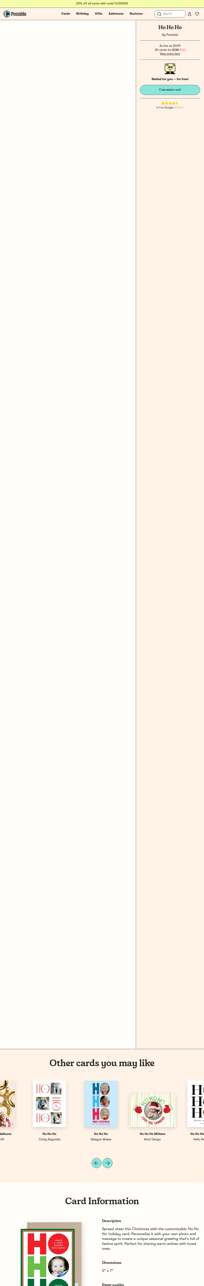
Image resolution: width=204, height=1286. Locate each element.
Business (136, 13)
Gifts (98, 13)
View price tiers (170, 54)
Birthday (82, 13)
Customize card (170, 89)
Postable (172, 34)
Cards (65, 13)
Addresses (116, 13)
